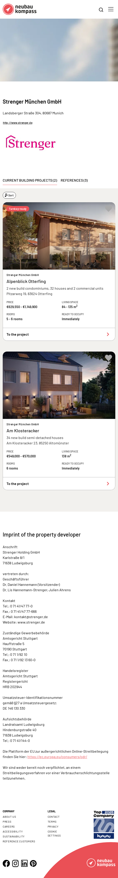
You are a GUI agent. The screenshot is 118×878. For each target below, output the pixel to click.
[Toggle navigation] (110, 9)
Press (7, 821)
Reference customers (19, 841)
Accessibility (13, 831)
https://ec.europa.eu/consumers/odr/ (57, 756)
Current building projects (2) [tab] (30, 180)
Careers (9, 826)
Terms (52, 821)
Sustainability (14, 836)
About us (9, 816)
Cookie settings (54, 833)
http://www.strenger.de (17, 122)
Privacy (53, 826)
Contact (54, 816)
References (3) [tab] (74, 180)
